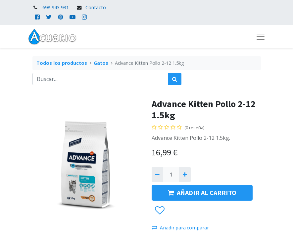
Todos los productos (61, 63)
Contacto (95, 7)
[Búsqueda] (174, 79)
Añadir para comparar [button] (180, 227)
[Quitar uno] (157, 174)
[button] (159, 210)
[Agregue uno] (185, 174)
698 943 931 (55, 7)
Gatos (101, 63)
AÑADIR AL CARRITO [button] (202, 192)
